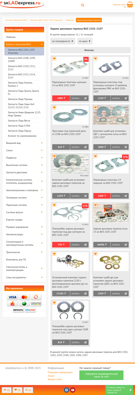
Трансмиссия (13, 252)
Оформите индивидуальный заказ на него (101, 375)
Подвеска (11, 157)
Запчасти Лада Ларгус (19, 130)
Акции (51, 375)
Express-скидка (14, 219)
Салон (9, 150)
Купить (75, 98)
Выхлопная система (16, 165)
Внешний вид (13, 143)
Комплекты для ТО (16, 259)
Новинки (10, 37)
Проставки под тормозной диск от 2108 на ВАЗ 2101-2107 (69, 132)
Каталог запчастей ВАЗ (18, 44)
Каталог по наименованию (22, 135)
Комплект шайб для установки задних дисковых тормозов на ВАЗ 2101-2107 (68, 183)
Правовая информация (60, 372)
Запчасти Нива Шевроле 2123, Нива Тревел (24, 114)
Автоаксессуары (14, 234)
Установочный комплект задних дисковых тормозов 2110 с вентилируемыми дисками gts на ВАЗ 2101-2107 (70, 282)
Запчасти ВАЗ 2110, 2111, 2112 (21, 68)
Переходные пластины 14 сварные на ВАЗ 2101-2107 (108, 181)
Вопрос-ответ (55, 379)
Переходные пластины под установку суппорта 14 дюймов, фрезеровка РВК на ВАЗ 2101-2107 (110, 87)
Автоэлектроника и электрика (22, 190)
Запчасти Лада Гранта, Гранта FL (23, 92)
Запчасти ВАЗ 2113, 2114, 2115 (21, 76)
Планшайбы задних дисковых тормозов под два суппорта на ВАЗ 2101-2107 (68, 231)
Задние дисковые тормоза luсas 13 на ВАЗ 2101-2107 (110, 230)
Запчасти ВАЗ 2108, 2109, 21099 (21, 59)
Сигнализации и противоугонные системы (19, 243)
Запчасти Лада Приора (20, 99)
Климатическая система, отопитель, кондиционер (19, 181)
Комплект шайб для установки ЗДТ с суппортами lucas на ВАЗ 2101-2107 (110, 134)
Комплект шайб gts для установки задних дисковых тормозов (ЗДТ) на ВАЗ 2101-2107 (109, 282)
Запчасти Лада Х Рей (19, 125)
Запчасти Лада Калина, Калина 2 (20, 84)
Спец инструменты (16, 277)
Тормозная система (16, 205)
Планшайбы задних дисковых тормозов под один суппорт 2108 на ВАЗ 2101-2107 (70, 329)
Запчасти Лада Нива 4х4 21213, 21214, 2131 (21, 106)
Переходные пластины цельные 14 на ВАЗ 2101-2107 (69, 84)
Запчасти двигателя (16, 172)
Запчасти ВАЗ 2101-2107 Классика (21, 51)
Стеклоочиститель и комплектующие (16, 268)
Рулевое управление (17, 227)
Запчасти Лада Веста (19, 120)
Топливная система (16, 197)
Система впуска (14, 212)
